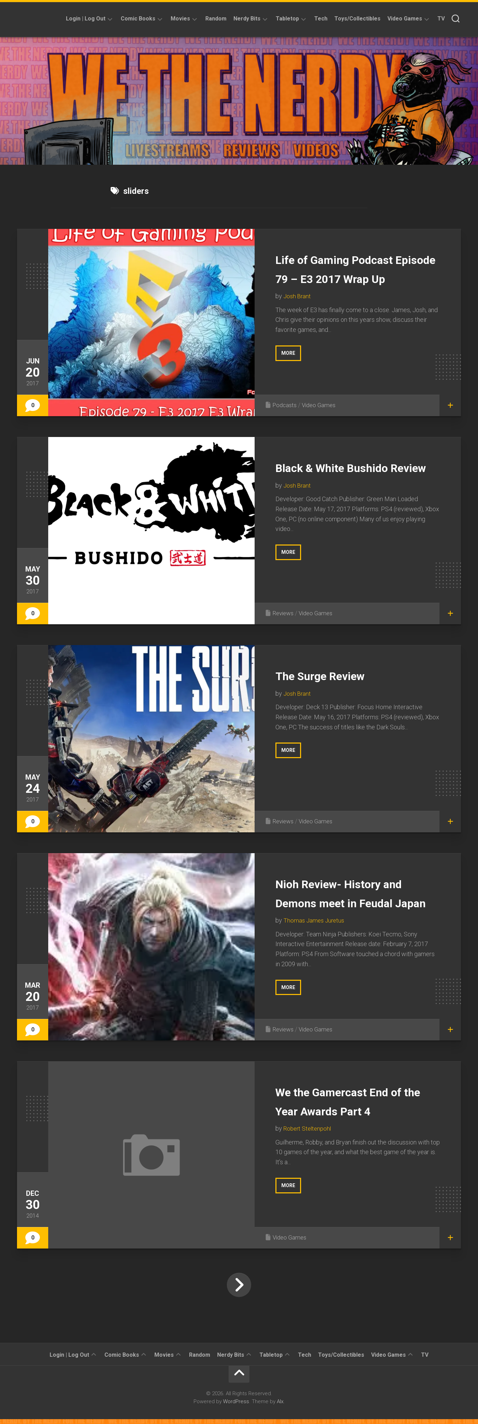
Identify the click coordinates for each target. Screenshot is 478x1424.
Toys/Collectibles (357, 18)
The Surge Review (333, 675)
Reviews (284, 613)
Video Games (404, 18)
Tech (320, 18)
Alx (280, 1406)
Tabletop (287, 18)
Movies (180, 18)
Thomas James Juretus (315, 939)
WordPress (236, 1406)
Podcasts (286, 405)
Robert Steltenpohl (308, 1133)
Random (216, 18)
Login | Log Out (85, 18)
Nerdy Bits (247, 18)
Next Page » (239, 1290)
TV (441, 18)
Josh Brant (297, 315)
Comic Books (138, 18)
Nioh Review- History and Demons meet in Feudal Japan (357, 902)
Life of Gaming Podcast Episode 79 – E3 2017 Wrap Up (351, 277)
